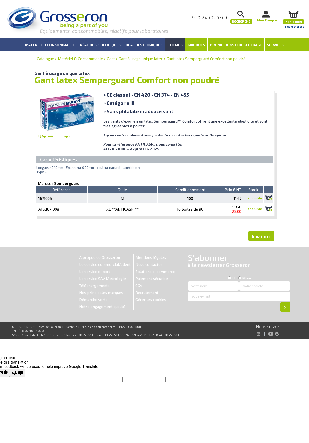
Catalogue (45, 58)
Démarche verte (93, 299)
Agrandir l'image (54, 136)
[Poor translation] (17, 373)
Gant (111, 58)
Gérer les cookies (150, 299)
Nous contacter (148, 264)
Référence (61, 189)
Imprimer (261, 236)
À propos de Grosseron (99, 257)
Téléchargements (94, 285)
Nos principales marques (101, 292)
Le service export (94, 271)
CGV (138, 285)
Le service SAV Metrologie (102, 278)
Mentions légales (150, 257)
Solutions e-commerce (155, 271)
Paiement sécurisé (151, 278)
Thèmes (175, 45)
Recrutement (146, 292)
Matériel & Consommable (80, 58)
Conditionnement (190, 189)
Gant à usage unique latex (141, 58)
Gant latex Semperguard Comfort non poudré (206, 58)
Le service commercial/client (105, 264)
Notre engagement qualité (102, 306)
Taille (122, 189)
